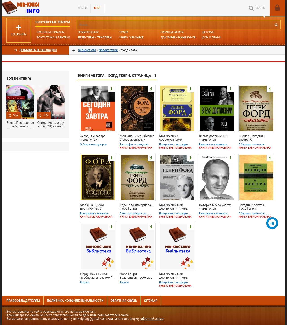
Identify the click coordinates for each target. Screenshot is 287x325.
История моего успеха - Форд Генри (216, 206)
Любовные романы (50, 32)
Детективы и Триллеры (95, 37)
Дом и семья (211, 37)
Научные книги (172, 32)
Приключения (88, 32)
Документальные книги (178, 37)
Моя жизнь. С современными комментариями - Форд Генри (176, 138)
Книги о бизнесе (131, 37)
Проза (123, 32)
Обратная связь (124, 301)
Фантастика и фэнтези (53, 37)
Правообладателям (23, 301)
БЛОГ (97, 7)
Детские (208, 32)
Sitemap (150, 301)
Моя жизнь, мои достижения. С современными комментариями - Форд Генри (97, 207)
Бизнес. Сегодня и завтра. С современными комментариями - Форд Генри (256, 138)
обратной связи (152, 319)
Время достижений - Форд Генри (214, 137)
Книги (82, 7)
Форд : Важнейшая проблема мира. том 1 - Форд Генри (97, 276)
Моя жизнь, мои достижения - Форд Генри (173, 207)
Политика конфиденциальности (75, 301)
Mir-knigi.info (35, 8)
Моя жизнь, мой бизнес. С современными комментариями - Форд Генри (137, 138)
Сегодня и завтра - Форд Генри (93, 137)
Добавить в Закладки (35, 50)
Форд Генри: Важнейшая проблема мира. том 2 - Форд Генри (136, 276)
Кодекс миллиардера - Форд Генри (136, 206)
